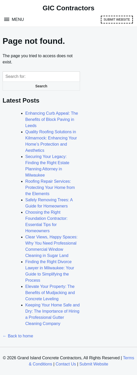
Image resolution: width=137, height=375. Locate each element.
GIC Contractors (68, 8)
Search (41, 86)
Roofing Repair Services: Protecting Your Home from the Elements (50, 187)
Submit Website (117, 19)
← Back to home (18, 336)
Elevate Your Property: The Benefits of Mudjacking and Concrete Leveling (50, 292)
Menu (17, 19)
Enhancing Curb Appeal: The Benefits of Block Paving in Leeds (51, 119)
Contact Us (65, 364)
